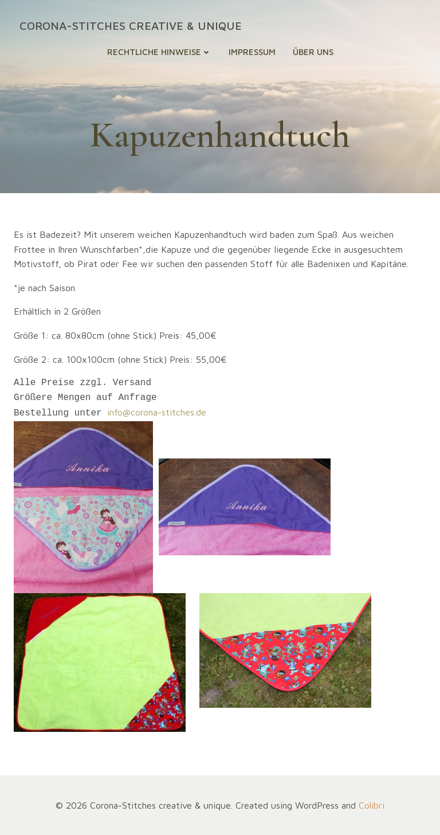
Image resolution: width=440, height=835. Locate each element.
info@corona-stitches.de (156, 412)
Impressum (252, 52)
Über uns (313, 52)
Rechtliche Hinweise (159, 52)
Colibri (371, 804)
